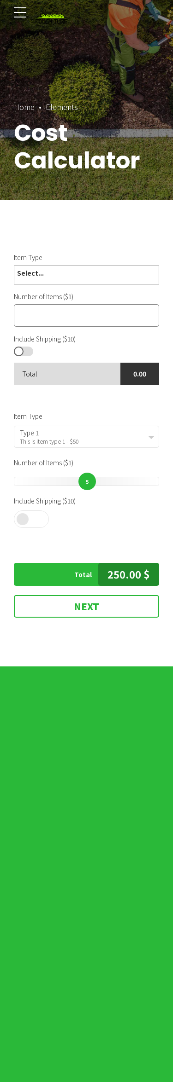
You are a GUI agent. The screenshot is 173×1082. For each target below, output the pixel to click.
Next (86, 606)
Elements (62, 106)
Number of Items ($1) (43, 462)
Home (24, 106)
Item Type (28, 416)
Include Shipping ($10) (45, 500)
